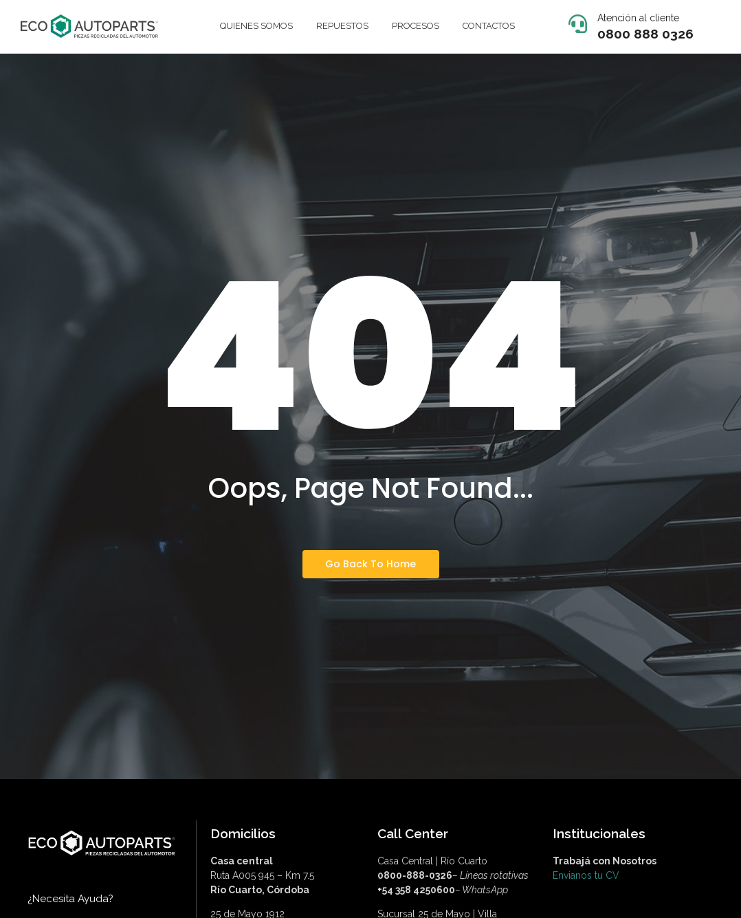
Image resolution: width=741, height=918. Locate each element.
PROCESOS (415, 26)
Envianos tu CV (586, 875)
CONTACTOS (489, 26)
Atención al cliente (638, 17)
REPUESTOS (342, 26)
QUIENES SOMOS (256, 26)
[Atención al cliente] (577, 25)
